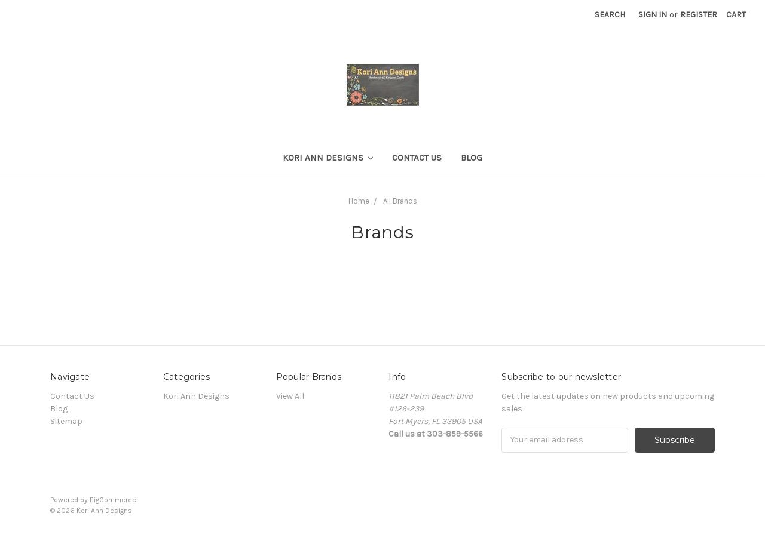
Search (610, 15)
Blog (471, 157)
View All (290, 396)
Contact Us (417, 157)
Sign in (652, 15)
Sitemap (66, 421)
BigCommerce (113, 500)
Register (698, 15)
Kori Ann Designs (328, 157)
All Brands (400, 200)
